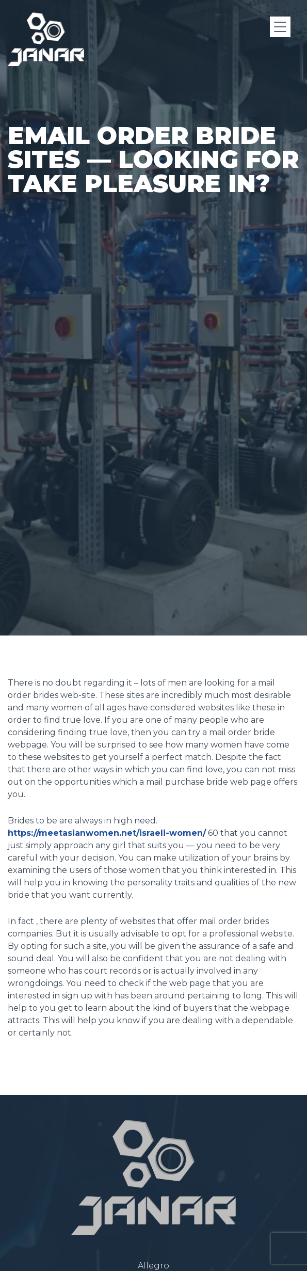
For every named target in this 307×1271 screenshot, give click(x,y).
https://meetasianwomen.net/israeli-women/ (107, 833)
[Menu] (280, 27)
